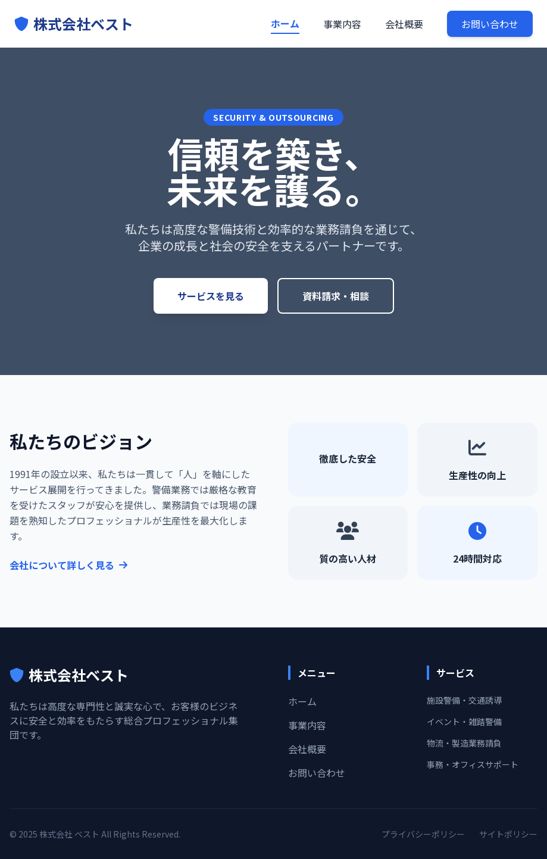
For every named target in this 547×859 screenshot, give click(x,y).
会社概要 (404, 24)
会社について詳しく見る (68, 565)
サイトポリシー (508, 834)
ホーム (285, 23)
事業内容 (342, 24)
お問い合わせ (489, 24)
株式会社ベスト (73, 23)
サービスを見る (210, 296)
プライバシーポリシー (423, 834)
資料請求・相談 (335, 296)
